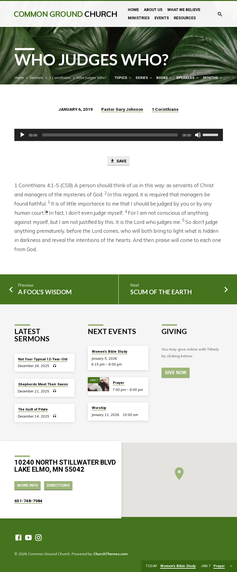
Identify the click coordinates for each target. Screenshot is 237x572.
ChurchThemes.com (110, 554)
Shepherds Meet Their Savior (43, 384)
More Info (27, 485)
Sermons (36, 78)
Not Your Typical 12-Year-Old (42, 359)
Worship (99, 408)
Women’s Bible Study (109, 351)
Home (133, 10)
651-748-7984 (28, 500)
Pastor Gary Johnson (122, 109)
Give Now (175, 372)
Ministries (139, 18)
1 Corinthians (60, 78)
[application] (118, 135)
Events (161, 18)
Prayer (118, 383)
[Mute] (198, 135)
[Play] (22, 135)
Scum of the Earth (161, 291)
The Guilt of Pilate (33, 409)
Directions (58, 485)
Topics (123, 78)
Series (144, 78)
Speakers (187, 78)
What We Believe (183, 10)
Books (164, 78)
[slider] (110, 134)
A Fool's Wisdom (45, 291)
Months (213, 78)
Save (118, 161)
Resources (185, 18)
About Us (153, 10)
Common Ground (65, 14)
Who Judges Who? (91, 78)
